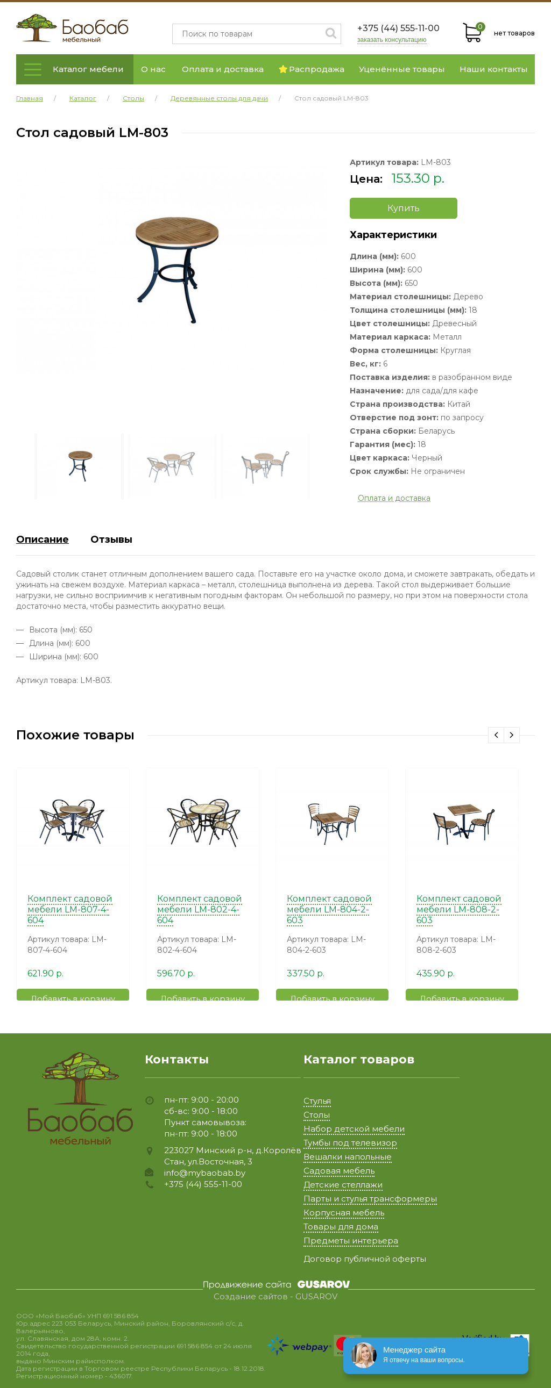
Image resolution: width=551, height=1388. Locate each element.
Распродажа (311, 69)
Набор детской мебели (354, 1129)
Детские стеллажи (343, 1185)
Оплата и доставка (223, 69)
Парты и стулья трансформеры (370, 1198)
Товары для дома (340, 1226)
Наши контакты (494, 69)
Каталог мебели (88, 69)
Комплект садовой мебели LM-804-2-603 (329, 909)
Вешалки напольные (347, 1157)
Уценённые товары (402, 69)
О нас (153, 69)
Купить (403, 208)
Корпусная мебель (343, 1212)
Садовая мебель (339, 1171)
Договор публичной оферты (364, 1259)
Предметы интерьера (350, 1240)
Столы (316, 1115)
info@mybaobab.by (204, 1173)
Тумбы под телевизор (350, 1143)
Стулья (317, 1101)
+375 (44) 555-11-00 (398, 28)
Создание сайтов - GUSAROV (275, 1296)
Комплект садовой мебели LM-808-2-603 (458, 909)
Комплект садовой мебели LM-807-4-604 (69, 909)
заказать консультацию (392, 40)
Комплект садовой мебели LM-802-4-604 (199, 909)
